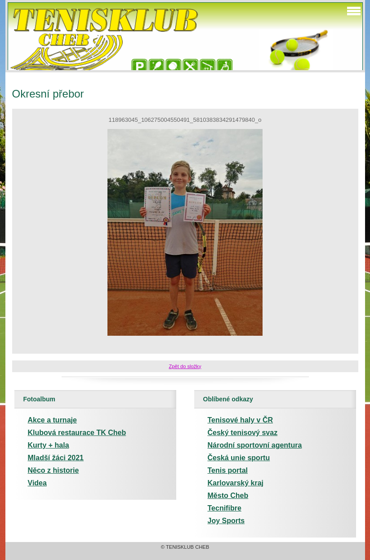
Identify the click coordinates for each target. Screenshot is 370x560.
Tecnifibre (224, 508)
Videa (37, 483)
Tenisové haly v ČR (240, 420)
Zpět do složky (185, 366)
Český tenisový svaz (243, 432)
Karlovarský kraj (236, 483)
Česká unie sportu (239, 458)
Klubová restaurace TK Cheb (77, 432)
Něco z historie (53, 470)
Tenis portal (228, 470)
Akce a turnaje (52, 420)
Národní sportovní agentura (255, 445)
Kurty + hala (48, 445)
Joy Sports (226, 520)
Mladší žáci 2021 (56, 458)
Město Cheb (228, 495)
